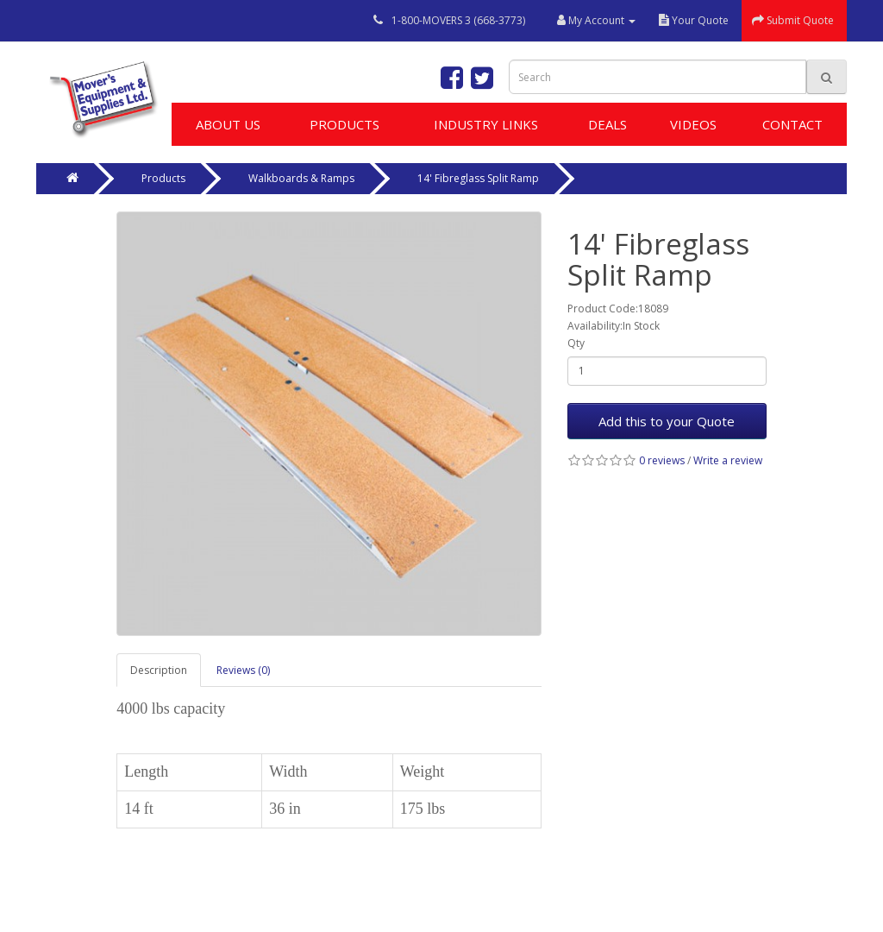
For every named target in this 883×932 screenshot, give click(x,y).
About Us (228, 124)
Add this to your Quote (666, 421)
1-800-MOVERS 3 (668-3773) (458, 20)
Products (344, 124)
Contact (792, 124)
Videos (693, 124)
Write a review (727, 460)
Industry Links (486, 124)
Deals (607, 124)
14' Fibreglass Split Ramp (478, 178)
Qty (576, 343)
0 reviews (662, 460)
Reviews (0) (243, 670)
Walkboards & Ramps (301, 178)
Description (158, 670)
